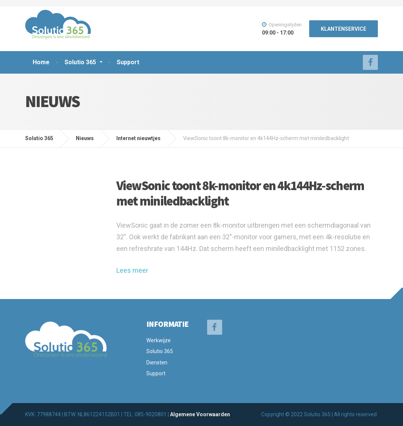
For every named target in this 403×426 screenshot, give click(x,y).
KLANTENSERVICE (343, 29)
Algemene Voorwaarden (200, 414)
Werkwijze (158, 340)
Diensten (156, 363)
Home (41, 62)
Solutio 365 (80, 62)
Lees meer (132, 270)
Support (128, 62)
